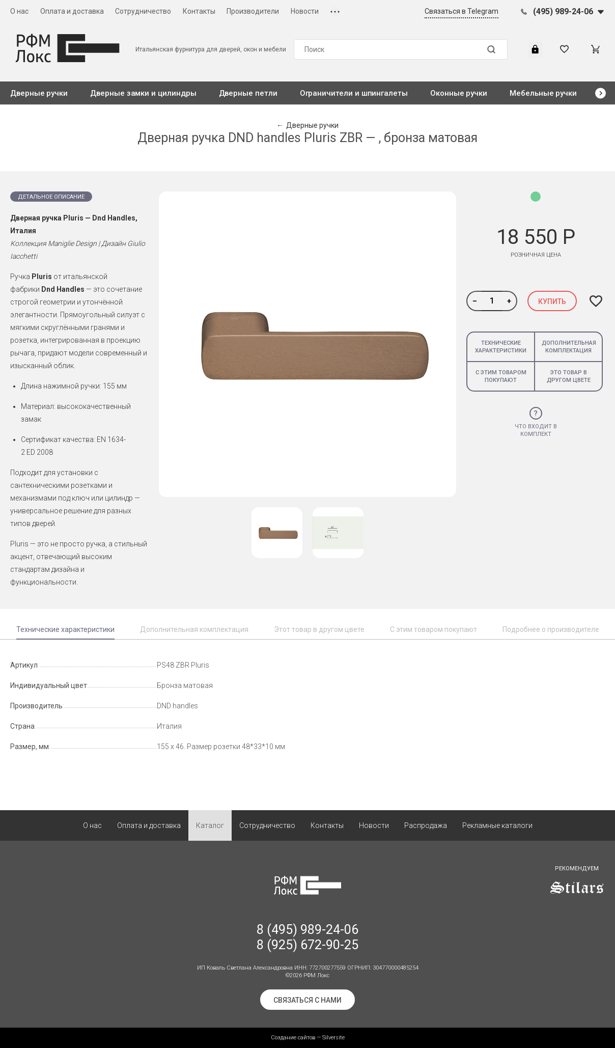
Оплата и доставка (72, 11)
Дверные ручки (39, 93)
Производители (253, 11)
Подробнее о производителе (550, 629)
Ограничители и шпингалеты (354, 93)
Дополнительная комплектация (569, 347)
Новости (305, 11)
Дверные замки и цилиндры (143, 93)
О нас (19, 11)
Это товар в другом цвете (569, 376)
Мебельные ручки (543, 93)
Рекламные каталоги (497, 825)
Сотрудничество (143, 11)
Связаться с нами (307, 1000)
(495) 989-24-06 (563, 11)
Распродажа (425, 825)
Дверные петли (248, 93)
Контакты (199, 11)
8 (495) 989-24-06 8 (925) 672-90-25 (307, 937)
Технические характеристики (500, 347)
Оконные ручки (458, 93)
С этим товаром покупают (501, 376)
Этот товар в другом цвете (319, 629)
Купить (552, 301)
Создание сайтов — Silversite (308, 1037)
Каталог (210, 825)
